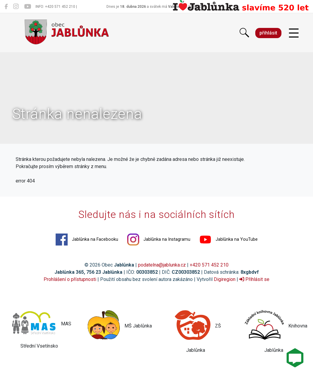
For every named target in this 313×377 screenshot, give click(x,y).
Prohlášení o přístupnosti (70, 279)
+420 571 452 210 (209, 265)
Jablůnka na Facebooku (87, 240)
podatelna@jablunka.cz (162, 265)
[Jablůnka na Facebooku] (6, 6)
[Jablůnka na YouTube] (27, 6)
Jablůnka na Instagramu (158, 240)
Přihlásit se (254, 279)
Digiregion (224, 279)
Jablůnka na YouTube (228, 240)
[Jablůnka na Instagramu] (16, 6)
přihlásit (268, 33)
